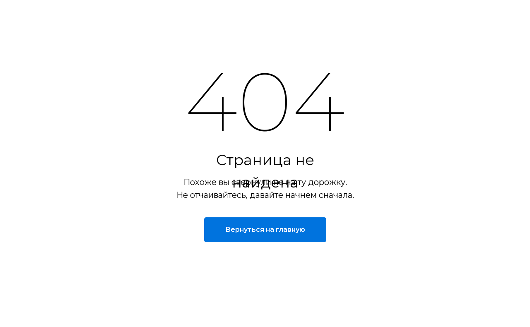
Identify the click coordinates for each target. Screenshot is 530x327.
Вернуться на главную (265, 229)
